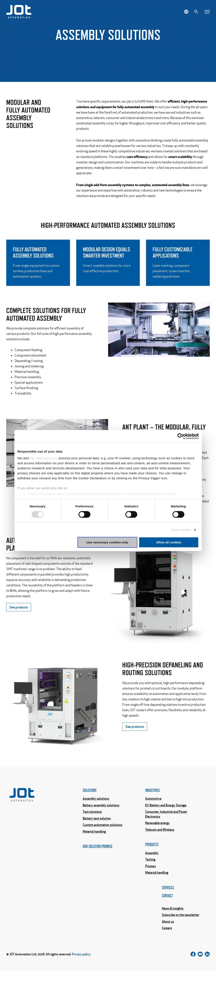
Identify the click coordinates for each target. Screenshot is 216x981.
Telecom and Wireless (159, 839)
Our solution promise (97, 855)
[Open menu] (207, 12)
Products (151, 853)
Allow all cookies (168, 542)
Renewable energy (157, 832)
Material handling (94, 841)
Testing (150, 869)
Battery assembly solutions (101, 814)
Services (168, 898)
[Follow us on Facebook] (193, 965)
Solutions (89, 798)
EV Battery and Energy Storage (165, 814)
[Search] (196, 11)
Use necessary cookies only (107, 542)
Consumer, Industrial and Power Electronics (166, 822)
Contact (167, 906)
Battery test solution (97, 827)
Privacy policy (81, 965)
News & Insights (173, 919)
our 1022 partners (44, 458)
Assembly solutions (96, 807)
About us (168, 933)
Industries (152, 798)
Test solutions (92, 820)
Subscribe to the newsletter (180, 926)
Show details (181, 530)
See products (18, 625)
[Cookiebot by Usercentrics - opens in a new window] (180, 436)
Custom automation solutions (102, 834)
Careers (167, 939)
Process (150, 876)
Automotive (153, 807)
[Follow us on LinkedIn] (207, 965)
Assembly (152, 862)
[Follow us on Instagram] (200, 965)
